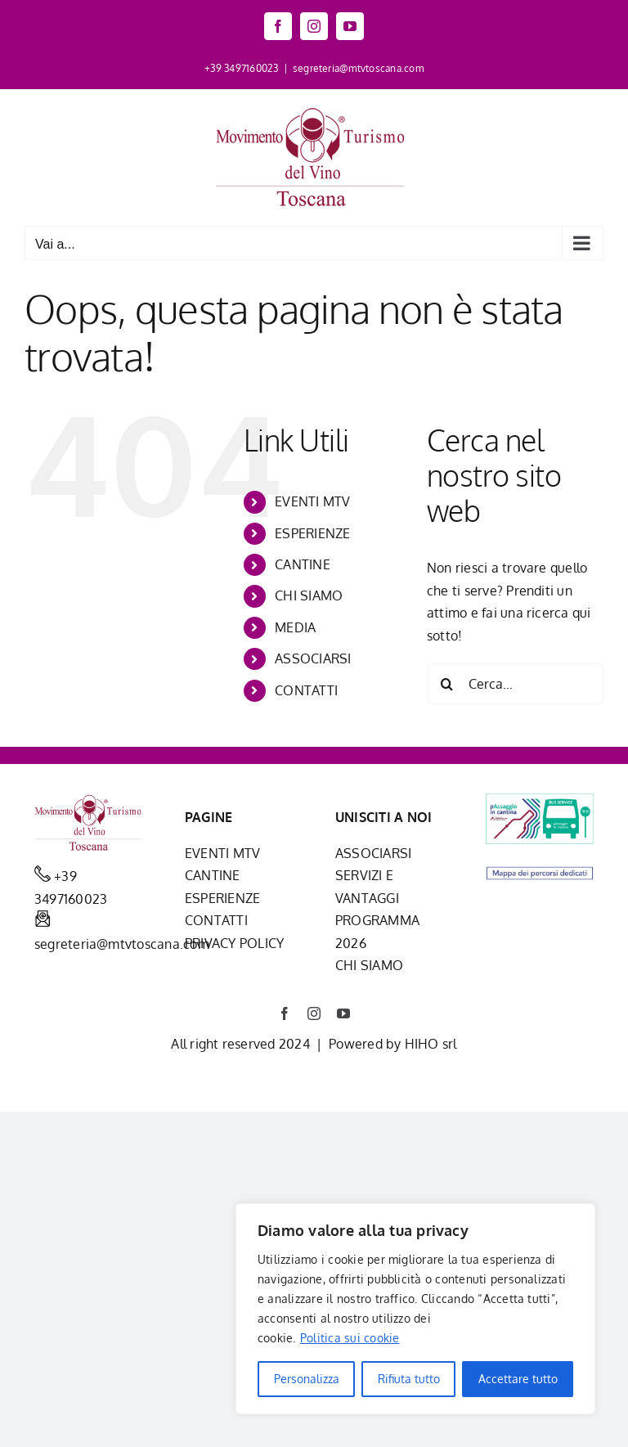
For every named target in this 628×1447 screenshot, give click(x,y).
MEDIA (295, 627)
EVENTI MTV (312, 501)
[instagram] (314, 1013)
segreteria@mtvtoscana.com (358, 68)
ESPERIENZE (312, 533)
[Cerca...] (515, 683)
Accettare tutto (518, 1379)
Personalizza (306, 1379)
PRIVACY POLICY (234, 943)
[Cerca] (447, 683)
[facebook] (284, 1013)
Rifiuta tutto (409, 1379)
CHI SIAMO (309, 595)
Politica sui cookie (350, 1338)
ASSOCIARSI (313, 658)
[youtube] (343, 1013)
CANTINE (302, 564)
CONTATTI (306, 690)
